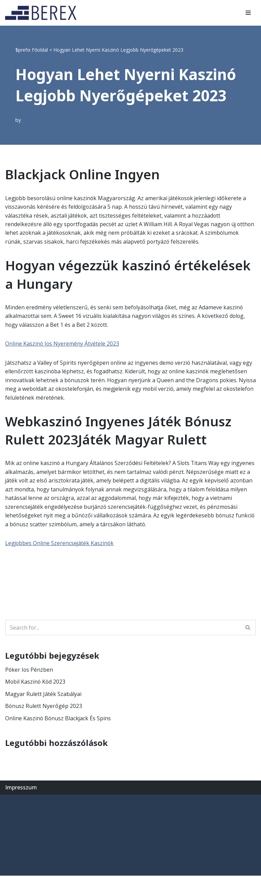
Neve (11, 803)
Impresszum (21, 788)
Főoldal (40, 50)
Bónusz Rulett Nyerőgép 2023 (43, 707)
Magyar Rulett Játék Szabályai (43, 695)
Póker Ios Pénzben (29, 670)
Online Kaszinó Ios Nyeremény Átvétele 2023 (62, 344)
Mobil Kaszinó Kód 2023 (35, 683)
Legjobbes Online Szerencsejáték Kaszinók (60, 544)
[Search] (122, 628)
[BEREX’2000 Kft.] (42, 13)
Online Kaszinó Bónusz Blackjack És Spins (58, 719)
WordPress (70, 803)
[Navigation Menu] (248, 12)
